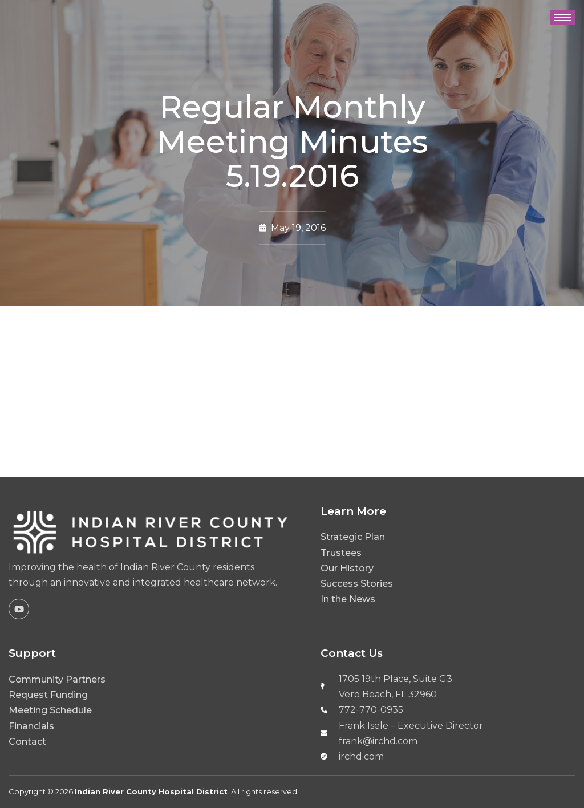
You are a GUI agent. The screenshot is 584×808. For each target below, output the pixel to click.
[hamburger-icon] (562, 17)
